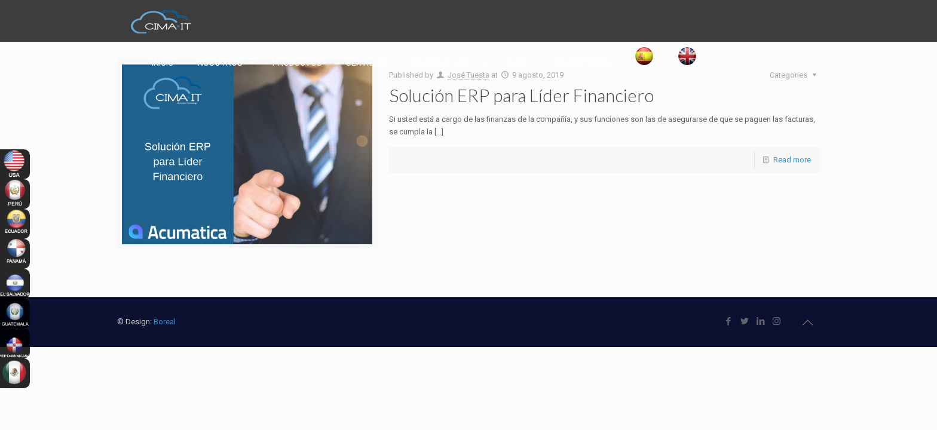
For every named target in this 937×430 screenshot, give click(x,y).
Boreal (165, 321)
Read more (792, 159)
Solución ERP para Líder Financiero (521, 95)
